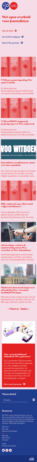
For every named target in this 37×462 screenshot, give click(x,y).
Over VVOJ (6, 438)
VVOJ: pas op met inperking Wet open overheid (16, 81)
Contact (5, 440)
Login (4, 443)
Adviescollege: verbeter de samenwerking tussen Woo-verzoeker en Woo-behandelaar (16, 247)
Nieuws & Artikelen (9, 431)
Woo (3, 433)
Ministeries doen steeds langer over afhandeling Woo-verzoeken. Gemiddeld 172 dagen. (18, 290)
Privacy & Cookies (9, 446)
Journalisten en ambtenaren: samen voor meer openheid (18, 163)
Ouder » (24, 308)
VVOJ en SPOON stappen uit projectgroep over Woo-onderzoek (17, 122)
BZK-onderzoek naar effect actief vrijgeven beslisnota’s (17, 205)
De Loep (5, 429)
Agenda (5, 435)
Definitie (5, 427)
